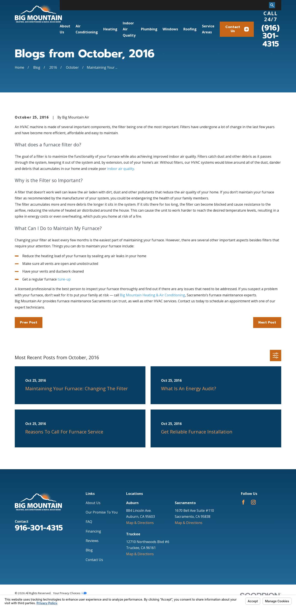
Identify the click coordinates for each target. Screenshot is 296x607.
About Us (93, 502)
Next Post (267, 322)
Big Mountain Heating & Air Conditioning (152, 295)
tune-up (64, 279)
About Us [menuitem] (65, 29)
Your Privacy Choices (70, 593)
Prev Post (28, 322)
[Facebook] (243, 502)
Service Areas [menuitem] (208, 29)
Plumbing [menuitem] (149, 29)
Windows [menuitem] (170, 29)
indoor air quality (120, 168)
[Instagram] (253, 502)
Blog (89, 550)
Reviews (92, 540)
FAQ (89, 521)
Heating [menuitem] (110, 29)
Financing (93, 531)
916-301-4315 (39, 528)
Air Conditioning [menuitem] (87, 29)
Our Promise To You (102, 512)
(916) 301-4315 (271, 36)
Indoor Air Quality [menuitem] (129, 29)
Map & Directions (140, 522)
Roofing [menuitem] (190, 29)
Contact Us (237, 29)
